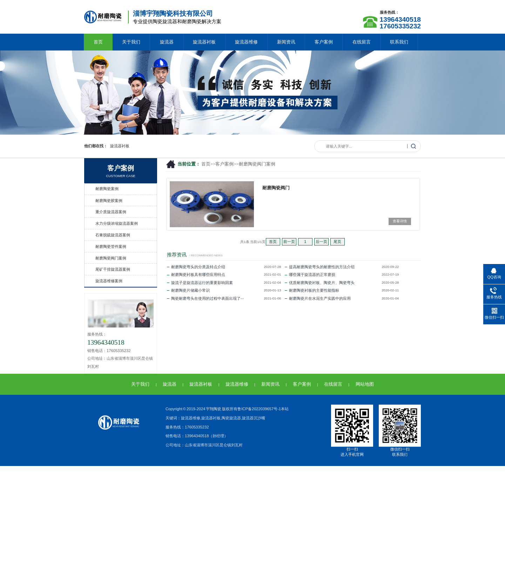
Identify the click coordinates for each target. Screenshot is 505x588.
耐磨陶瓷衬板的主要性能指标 (312, 290)
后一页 (321, 241)
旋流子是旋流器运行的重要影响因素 (200, 283)
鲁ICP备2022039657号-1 (259, 409)
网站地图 (365, 384)
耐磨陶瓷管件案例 (110, 246)
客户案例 (324, 42)
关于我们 (131, 42)
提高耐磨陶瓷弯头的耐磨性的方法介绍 (320, 267)
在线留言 (361, 42)
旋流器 (167, 42)
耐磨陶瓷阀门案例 (257, 164)
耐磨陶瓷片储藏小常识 (188, 290)
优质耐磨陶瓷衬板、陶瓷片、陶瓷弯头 (320, 283)
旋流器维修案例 (108, 281)
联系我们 (399, 42)
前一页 (289, 241)
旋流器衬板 (204, 42)
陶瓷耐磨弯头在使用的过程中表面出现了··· (205, 298)
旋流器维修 (246, 42)
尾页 (337, 241)
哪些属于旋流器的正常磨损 (310, 274)
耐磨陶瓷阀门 (276, 187)
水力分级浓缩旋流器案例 (116, 223)
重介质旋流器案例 (110, 212)
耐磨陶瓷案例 (107, 189)
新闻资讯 (286, 42)
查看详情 (400, 221)
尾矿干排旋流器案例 (112, 269)
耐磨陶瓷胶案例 (108, 200)
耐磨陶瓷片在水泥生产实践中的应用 (318, 298)
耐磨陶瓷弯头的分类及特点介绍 (196, 267)
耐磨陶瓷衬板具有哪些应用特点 (196, 274)
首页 (98, 42)
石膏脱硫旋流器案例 (112, 235)
